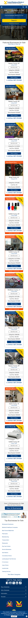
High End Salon (10, 199)
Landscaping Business (13, 124)
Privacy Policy (10, 614)
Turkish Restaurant (11, 465)
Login (20, 4)
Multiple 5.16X (14, 331)
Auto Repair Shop (11, 162)
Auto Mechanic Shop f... (13, 86)
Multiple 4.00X (14, 143)
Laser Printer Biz (11, 427)
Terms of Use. (20, 614)
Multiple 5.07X (14, 255)
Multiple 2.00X (14, 407)
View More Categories (14, 574)
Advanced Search (14, 23)
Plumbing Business (12, 389)
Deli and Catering (11, 313)
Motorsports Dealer (12, 275)
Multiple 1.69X (14, 105)
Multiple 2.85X (14, 67)
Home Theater (10, 237)
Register (25, 4)
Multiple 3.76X (14, 445)
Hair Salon (9, 351)
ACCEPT (14, 616)
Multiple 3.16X (14, 217)
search (14, 20)
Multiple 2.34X (14, 483)
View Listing (14, 77)
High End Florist (11, 48)
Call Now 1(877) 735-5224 (14, 80)
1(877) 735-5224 (14, 580)
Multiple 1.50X (14, 369)
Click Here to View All (14, 44)
